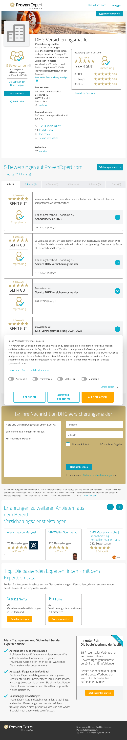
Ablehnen (29, 397)
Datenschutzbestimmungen (41, 370)
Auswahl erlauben (63, 397)
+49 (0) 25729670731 (50, 125)
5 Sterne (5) (31, 184)
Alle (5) (10, 184)
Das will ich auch (97, 5)
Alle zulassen (97, 397)
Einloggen (116, 5)
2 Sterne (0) (95, 184)
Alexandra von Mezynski (22, 532)
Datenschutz (81, 729)
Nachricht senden (79, 466)
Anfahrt (43, 105)
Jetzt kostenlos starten (99, 692)
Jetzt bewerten (17, 93)
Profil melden (90, 495)
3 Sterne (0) (73, 184)
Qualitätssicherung (103, 727)
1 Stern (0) (115, 184)
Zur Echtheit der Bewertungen (17, 83)
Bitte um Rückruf (80, 444)
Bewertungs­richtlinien (85, 727)
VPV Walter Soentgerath (63, 532)
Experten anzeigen (19, 619)
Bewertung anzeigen (85, 92)
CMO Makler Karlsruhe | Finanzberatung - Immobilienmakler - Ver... (105, 536)
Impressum (19, 370)
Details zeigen (102, 386)
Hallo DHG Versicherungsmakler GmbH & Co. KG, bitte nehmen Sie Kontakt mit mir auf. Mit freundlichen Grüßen (32, 449)
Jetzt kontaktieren (109, 13)
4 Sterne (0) (52, 184)
